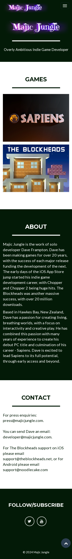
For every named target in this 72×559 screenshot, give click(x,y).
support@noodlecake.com (25, 469)
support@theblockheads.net (27, 458)
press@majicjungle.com (23, 420)
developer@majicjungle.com (27, 437)
